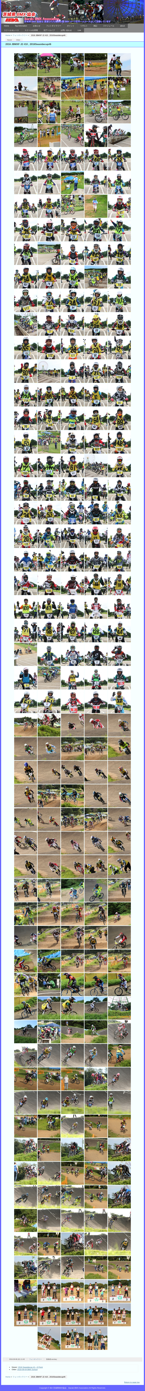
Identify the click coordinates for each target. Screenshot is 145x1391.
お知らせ (36, 26)
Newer (9, 40)
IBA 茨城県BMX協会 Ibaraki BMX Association (72, 12)
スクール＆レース (11, 30)
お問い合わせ (66, 30)
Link (79, 30)
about (122, 26)
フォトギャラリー (53, 26)
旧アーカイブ (49, 30)
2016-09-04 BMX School (27, 1369)
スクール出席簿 (31, 30)
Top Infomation (21, 26)
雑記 (95, 26)
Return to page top (132, 1382)
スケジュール (108, 26)
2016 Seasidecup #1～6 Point (30, 1367)
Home (6, 26)
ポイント (70, 26)
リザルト (84, 26)
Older (18, 40)
